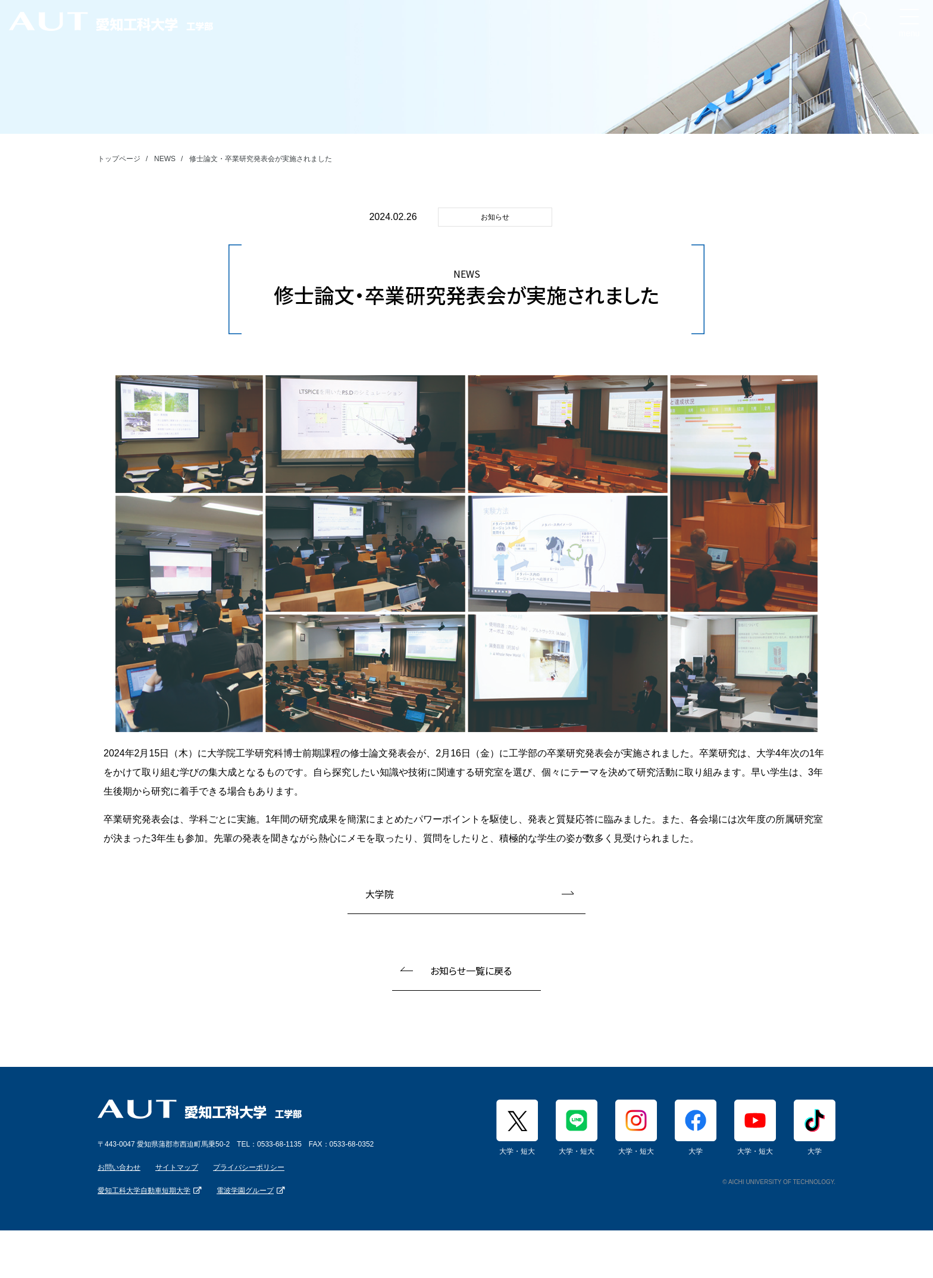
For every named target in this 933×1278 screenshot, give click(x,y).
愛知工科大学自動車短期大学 (144, 1190)
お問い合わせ (119, 1167)
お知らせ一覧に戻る (471, 970)
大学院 (379, 894)
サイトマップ (176, 1167)
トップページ (119, 159)
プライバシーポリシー (248, 1167)
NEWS (165, 159)
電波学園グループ (245, 1190)
